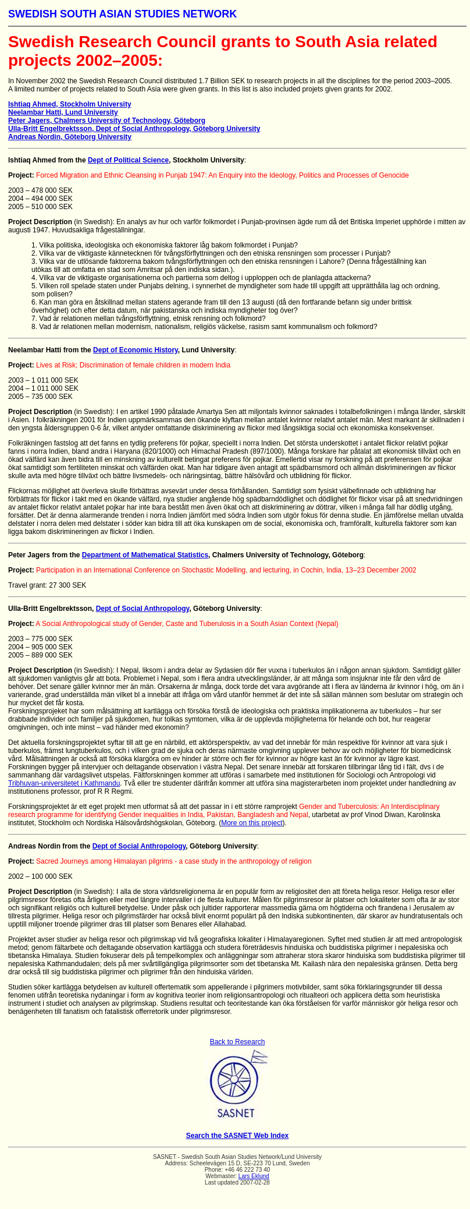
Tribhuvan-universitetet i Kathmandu (64, 783)
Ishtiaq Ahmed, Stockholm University (69, 104)
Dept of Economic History (135, 350)
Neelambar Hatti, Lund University (63, 112)
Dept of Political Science (128, 160)
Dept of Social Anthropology (143, 608)
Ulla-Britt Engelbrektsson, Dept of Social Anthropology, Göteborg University (134, 129)
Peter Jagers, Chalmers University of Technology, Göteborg (106, 120)
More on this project (251, 823)
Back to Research (237, 1042)
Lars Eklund (253, 1176)
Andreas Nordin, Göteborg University (69, 137)
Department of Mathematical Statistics (145, 555)
